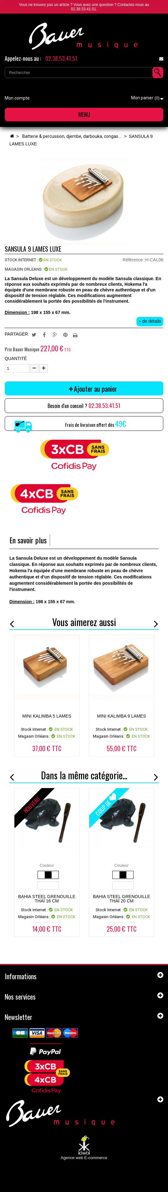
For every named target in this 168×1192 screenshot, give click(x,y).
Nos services (20, 996)
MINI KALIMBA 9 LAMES (121, 716)
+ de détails (150, 321)
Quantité (16, 358)
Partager (44, 334)
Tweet (34, 334)
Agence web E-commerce (84, 1157)
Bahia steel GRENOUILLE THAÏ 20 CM (121, 898)
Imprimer (76, 334)
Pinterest (65, 334)
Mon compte (17, 98)
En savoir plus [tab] (28, 540)
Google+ (55, 334)
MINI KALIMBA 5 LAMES (46, 716)
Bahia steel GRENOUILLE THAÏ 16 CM (46, 898)
